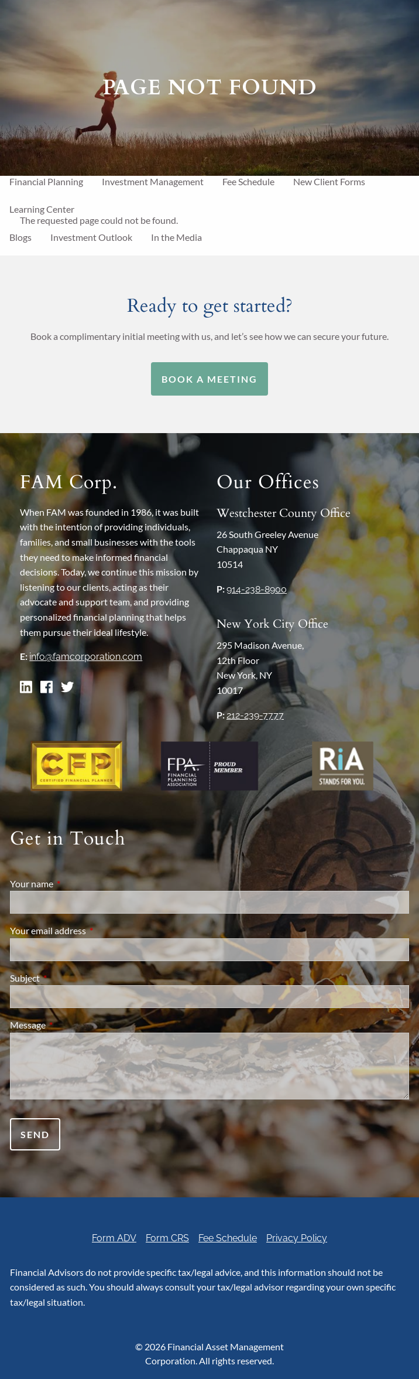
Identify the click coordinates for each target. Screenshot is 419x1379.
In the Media (176, 237)
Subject (67, 977)
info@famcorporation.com (85, 656)
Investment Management (153, 181)
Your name (74, 883)
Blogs (20, 237)
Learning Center (41, 208)
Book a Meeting (209, 378)
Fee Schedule (248, 181)
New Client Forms (329, 181)
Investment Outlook (91, 237)
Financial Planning (46, 181)
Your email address (90, 930)
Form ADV (114, 1238)
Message (70, 1024)
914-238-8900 (256, 589)
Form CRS (167, 1238)
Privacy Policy (296, 1238)
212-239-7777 (255, 715)
